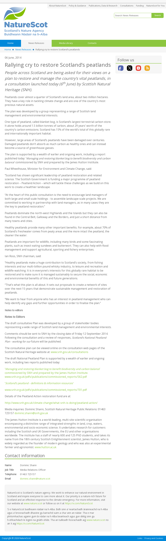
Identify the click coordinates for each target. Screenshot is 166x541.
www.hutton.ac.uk (45, 447)
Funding (140, 5)
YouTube (138, 68)
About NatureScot (57, 5)
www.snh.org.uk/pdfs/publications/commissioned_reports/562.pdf (46, 377)
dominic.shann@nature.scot (35, 478)
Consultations (126, 5)
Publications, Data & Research (103, 5)
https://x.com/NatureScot (79, 503)
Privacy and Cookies (153, 538)
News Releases (23, 49)
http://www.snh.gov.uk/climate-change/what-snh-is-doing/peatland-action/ (51, 403)
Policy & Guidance (77, 5)
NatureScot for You (155, 5)
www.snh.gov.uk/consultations (69, 352)
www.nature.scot (33, 503)
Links (140, 538)
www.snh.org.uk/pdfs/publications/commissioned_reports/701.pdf (46, 390)
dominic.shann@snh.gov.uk (31, 413)
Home (8, 49)
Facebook (120, 68)
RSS (147, 68)
